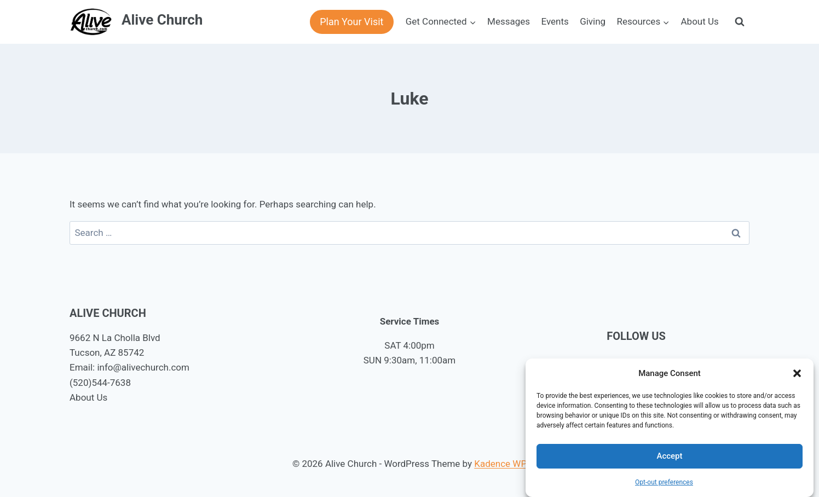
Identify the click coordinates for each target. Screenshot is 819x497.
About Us (700, 21)
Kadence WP (500, 463)
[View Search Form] (739, 22)
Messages (508, 21)
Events (554, 21)
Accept (669, 456)
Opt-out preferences (664, 482)
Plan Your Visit (351, 21)
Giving (592, 21)
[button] (797, 373)
